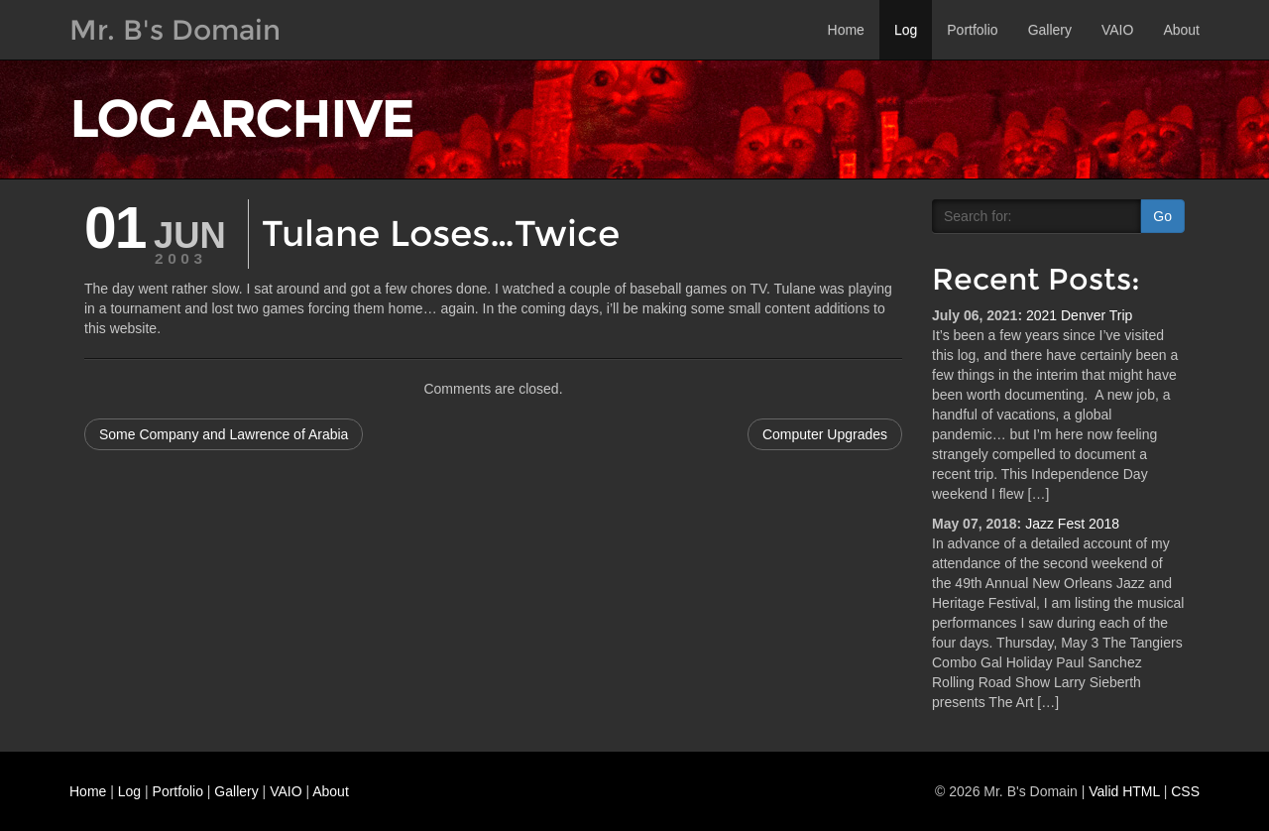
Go (1162, 216)
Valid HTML (1124, 791)
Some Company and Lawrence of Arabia (223, 434)
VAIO (1117, 30)
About (1181, 30)
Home (846, 30)
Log (905, 30)
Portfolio (972, 30)
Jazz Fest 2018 (1072, 524)
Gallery (1050, 30)
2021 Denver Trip (1079, 315)
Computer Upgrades (824, 434)
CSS (1185, 791)
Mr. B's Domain (175, 30)
